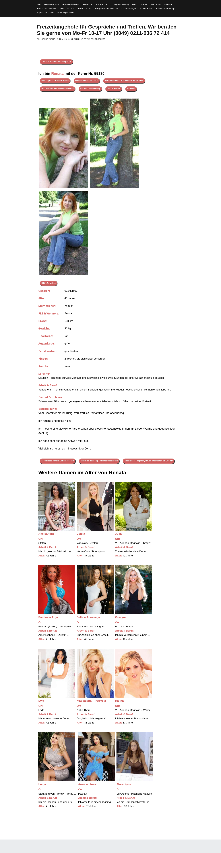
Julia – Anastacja (88, 617)
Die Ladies (156, 4)
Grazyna (120, 617)
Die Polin (71, 8)
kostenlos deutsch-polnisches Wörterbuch (99, 461)
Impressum (42, 12)
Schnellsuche (101, 4)
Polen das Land (85, 8)
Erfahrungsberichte (65, 12)
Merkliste (131, 89)
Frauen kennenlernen (46, 8)
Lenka (81, 533)
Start (39, 4)
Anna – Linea (87, 784)
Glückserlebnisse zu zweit (86, 81)
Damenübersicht (51, 4)
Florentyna (123, 784)
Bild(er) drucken (48, 283)
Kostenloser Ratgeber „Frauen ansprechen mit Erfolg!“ (148, 461)
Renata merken (113, 89)
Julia (118, 533)
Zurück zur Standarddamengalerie (56, 62)
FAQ (52, 12)
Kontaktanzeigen (129, 8)
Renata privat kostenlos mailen (55, 81)
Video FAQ (168, 4)
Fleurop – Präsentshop (90, 89)
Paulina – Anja (48, 617)
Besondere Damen (70, 4)
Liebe (61, 8)
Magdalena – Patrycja (91, 700)
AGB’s (135, 4)
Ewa (41, 700)
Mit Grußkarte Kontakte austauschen (57, 89)
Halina (119, 700)
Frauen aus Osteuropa (165, 8)
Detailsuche (87, 4)
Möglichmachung (121, 4)
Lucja (42, 784)
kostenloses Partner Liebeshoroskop (57, 461)
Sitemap (144, 4)
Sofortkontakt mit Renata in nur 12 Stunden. (124, 81)
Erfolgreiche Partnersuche (106, 8)
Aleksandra (46, 533)
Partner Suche (146, 8)
